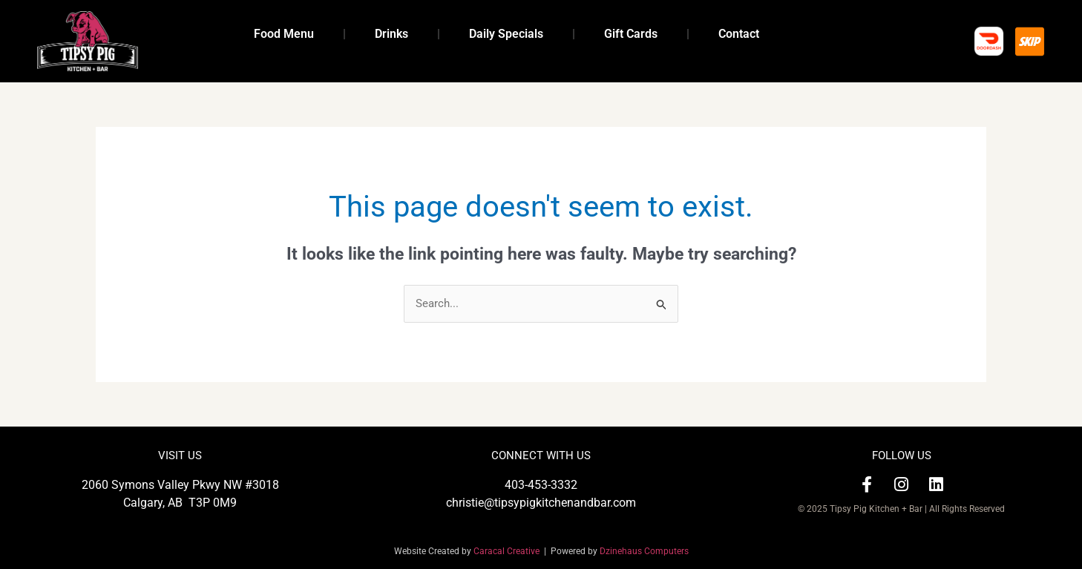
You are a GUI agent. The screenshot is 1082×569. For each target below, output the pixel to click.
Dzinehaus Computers (644, 551)
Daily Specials (506, 34)
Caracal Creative (508, 551)
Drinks (391, 34)
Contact (738, 34)
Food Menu (284, 34)
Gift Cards (631, 34)
